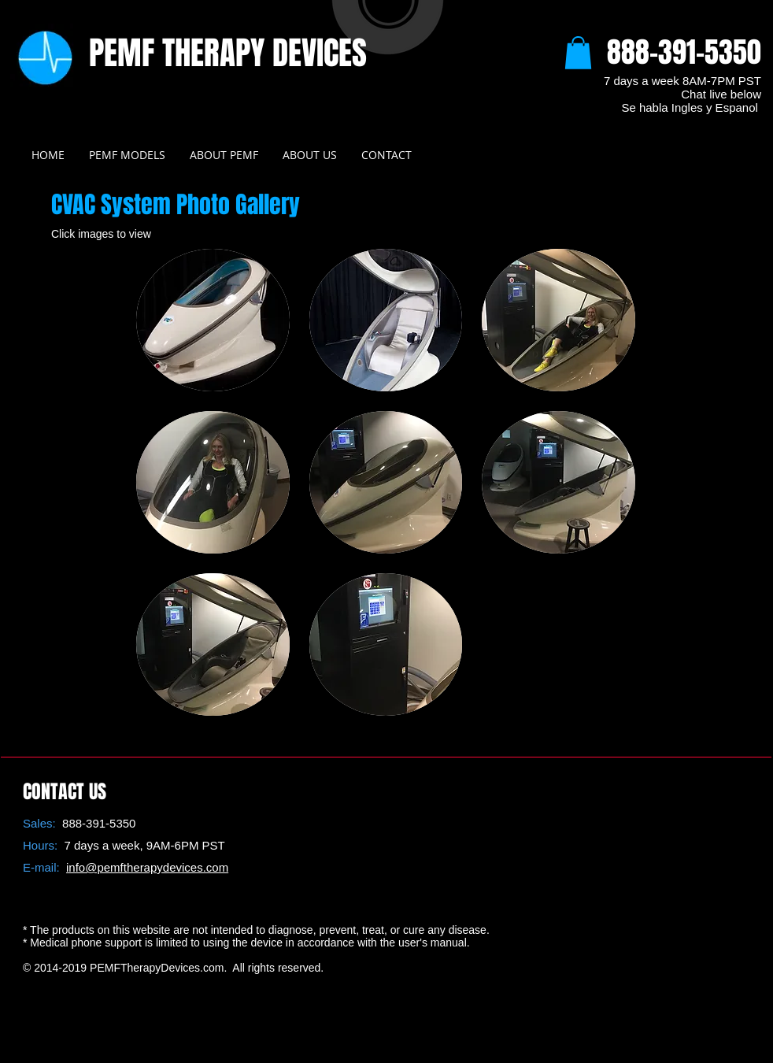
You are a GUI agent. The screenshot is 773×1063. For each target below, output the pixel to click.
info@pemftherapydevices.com (147, 867)
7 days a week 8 (646, 80)
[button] (578, 52)
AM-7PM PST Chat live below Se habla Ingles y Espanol (691, 94)
